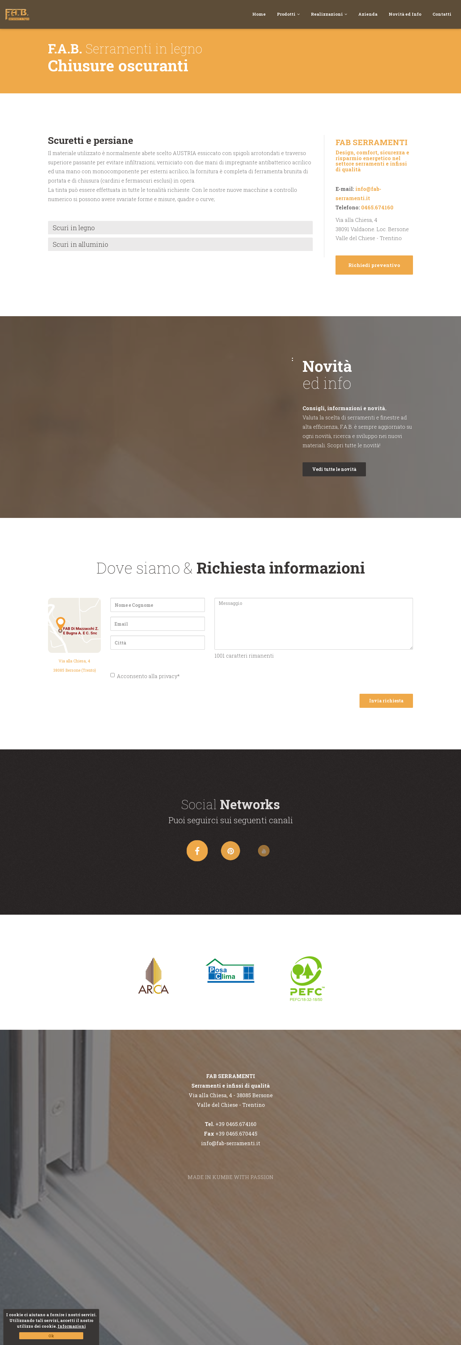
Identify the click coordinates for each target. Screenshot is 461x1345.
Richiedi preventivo (374, 265)
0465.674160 (377, 207)
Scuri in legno (74, 227)
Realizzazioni (329, 14)
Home (259, 14)
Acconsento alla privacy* (145, 676)
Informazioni (72, 1326)
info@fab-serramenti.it (230, 1143)
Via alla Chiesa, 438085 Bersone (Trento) (74, 665)
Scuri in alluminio (80, 244)
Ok (51, 1335)
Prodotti (288, 14)
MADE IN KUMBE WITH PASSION (230, 1177)
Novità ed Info (405, 14)
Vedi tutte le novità (334, 469)
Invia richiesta (386, 701)
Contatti (442, 14)
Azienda (367, 14)
